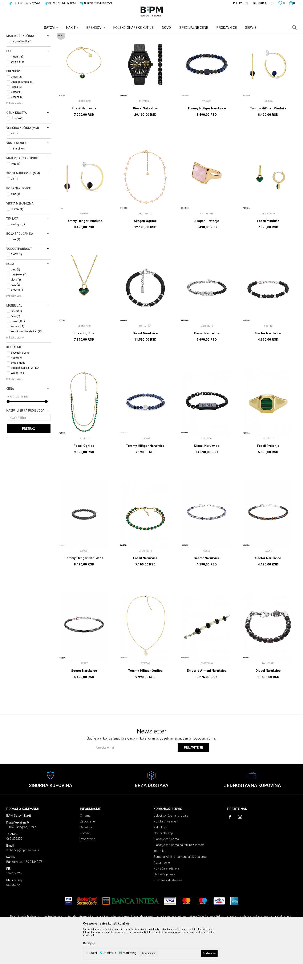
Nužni (93, 953)
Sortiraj (213, 42)
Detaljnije (89, 943)
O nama (85, 848)
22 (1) (14, 211)
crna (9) (15, 302)
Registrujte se (263, 3)
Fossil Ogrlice (84, 366)
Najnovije (16, 390)
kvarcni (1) (17, 242)
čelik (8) (15, 349)
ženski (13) (17, 94)
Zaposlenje (87, 854)
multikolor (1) (18, 307)
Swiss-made (18, 395)
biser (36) (16, 344)
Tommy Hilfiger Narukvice (206, 141)
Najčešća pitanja (164, 907)
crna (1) (15, 227)
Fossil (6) (16, 119)
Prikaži (252, 42)
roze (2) (15, 317)
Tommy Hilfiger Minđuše (268, 141)
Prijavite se (193, 780)
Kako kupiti (161, 860)
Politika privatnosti (166, 854)
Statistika (110, 953)
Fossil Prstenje (268, 479)
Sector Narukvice (268, 366)
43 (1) (14, 166)
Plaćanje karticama (166, 872)
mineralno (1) (19, 181)
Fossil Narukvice (84, 141)
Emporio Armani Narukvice (207, 704)
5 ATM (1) (16, 287)
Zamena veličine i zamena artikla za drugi (180, 889)
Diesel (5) (16, 109)
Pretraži (29, 461)
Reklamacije (162, 895)
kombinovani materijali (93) (27, 364)
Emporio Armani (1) (22, 114)
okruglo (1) (17, 151)
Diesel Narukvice (145, 366)
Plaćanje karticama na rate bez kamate (179, 878)
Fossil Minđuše (268, 254)
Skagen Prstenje (206, 254)
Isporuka (159, 883)
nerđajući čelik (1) (21, 74)
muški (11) (17, 89)
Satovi (13, 54)
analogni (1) (18, 257)
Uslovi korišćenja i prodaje (171, 848)
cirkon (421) (18, 354)
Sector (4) (16, 124)
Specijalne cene (20, 385)
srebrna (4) (17, 322)
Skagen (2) (17, 130)
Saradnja (86, 860)
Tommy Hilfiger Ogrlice (145, 704)
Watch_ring (17, 405)
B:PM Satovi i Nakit (17, 35)
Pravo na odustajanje (168, 913)
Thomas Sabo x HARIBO (25, 400)
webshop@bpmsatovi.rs (22, 883)
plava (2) (16, 312)
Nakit (13, 59)
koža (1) (15, 196)
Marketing (129, 953)
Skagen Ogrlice (145, 254)
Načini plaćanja (164, 866)
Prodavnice (87, 872)
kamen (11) (17, 359)
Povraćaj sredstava (166, 901)
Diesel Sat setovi (145, 141)
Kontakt (85, 866)
